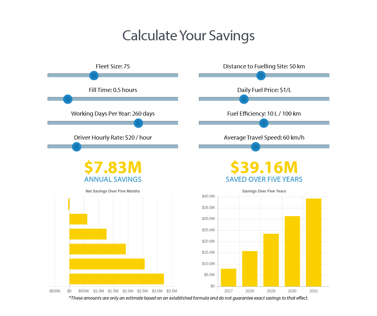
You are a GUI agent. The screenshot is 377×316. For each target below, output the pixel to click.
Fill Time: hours (113, 94)
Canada (78, 15)
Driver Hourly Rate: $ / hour (113, 141)
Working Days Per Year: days (113, 117)
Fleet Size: (113, 70)
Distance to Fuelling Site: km (264, 70)
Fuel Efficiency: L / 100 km (264, 117)
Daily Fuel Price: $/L (264, 94)
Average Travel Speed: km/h (264, 141)
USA (57, 15)
